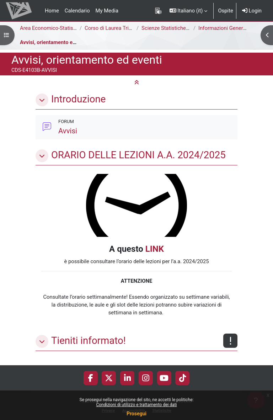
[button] (188, 10)
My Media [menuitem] (107, 10)
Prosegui (136, 413)
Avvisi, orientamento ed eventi (55, 42)
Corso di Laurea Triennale (114, 28)
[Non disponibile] (230, 341)
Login (252, 10)
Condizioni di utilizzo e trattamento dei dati (136, 404)
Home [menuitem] (52, 10)
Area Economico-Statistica (51, 28)
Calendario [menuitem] (77, 10)
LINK (154, 249)
